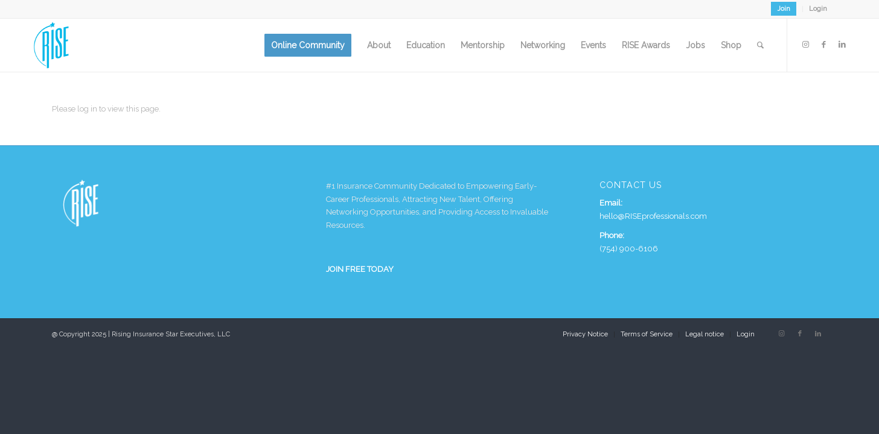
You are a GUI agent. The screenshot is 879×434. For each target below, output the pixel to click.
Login (818, 9)
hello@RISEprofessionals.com (653, 216)
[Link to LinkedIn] (842, 45)
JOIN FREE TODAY (360, 269)
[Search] (760, 45)
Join (783, 9)
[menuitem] (784, 9)
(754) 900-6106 (628, 248)
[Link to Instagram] (806, 45)
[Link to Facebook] (824, 45)
